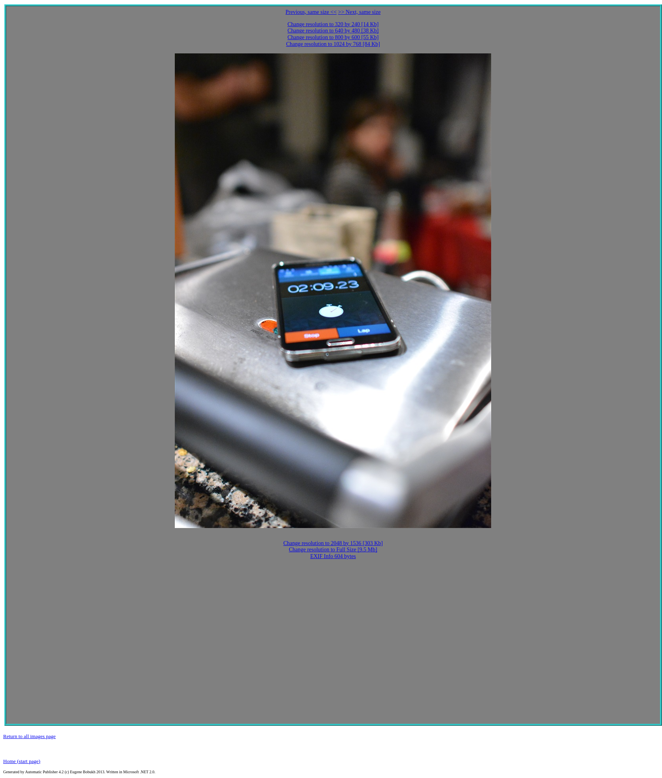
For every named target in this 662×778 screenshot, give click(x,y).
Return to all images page (29, 736)
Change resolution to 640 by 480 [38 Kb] (333, 31)
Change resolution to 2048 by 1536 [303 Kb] (333, 543)
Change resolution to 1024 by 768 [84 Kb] (333, 44)
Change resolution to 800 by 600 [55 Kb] (333, 37)
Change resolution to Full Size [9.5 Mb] (333, 550)
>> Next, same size (359, 12)
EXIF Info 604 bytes (333, 556)
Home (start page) (21, 761)
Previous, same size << (311, 12)
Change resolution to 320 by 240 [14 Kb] (333, 24)
